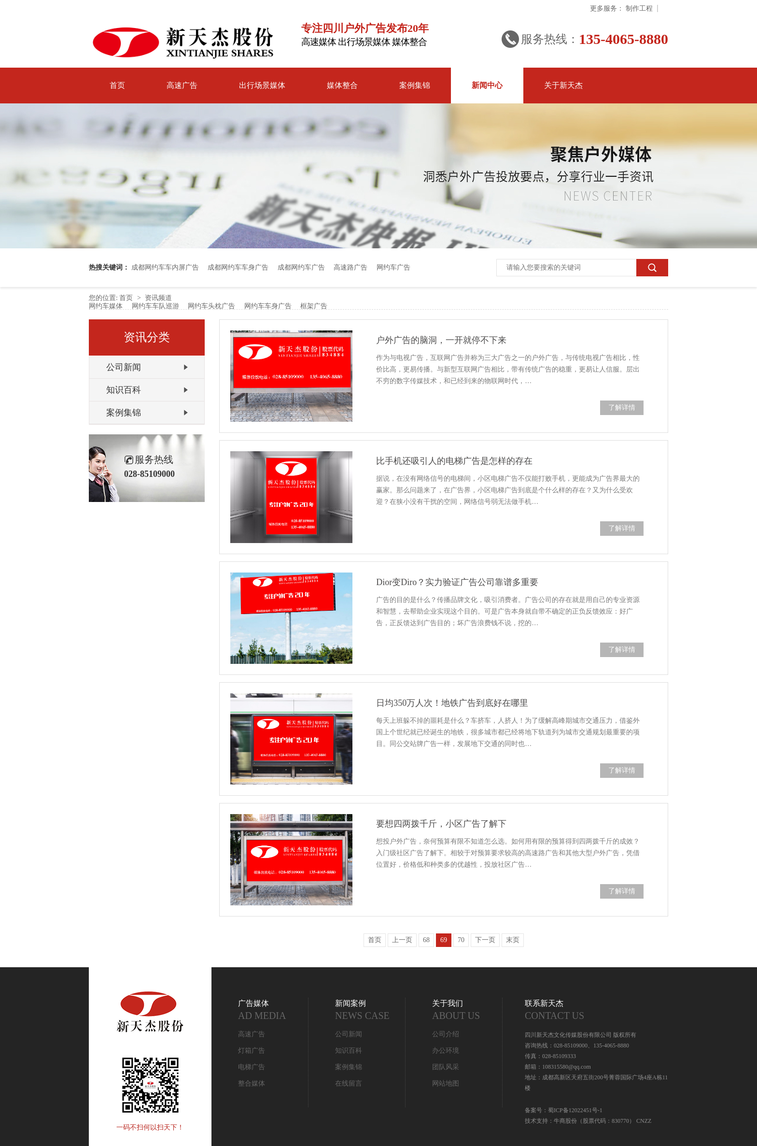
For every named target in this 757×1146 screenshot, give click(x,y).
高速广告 (182, 85)
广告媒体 (273, 1010)
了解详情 (621, 407)
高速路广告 (350, 267)
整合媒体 (251, 1083)
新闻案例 (370, 1010)
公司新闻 (123, 367)
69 (443, 940)
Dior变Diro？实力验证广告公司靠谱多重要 (457, 582)
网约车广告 (393, 267)
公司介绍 (445, 1034)
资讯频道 (158, 297)
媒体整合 (342, 85)
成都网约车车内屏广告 (165, 267)
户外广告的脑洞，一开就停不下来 (441, 340)
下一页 (485, 940)
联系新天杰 (596, 1010)
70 (461, 940)
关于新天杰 (563, 85)
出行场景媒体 (262, 85)
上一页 (402, 940)
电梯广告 (251, 1067)
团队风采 (445, 1067)
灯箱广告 (251, 1050)
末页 (512, 940)
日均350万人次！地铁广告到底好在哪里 (452, 703)
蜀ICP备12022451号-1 (575, 1110)
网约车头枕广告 (211, 306)
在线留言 (348, 1083)
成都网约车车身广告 (238, 267)
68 (426, 940)
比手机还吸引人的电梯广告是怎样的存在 (454, 461)
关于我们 (467, 1010)
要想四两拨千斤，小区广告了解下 (441, 824)
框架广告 (313, 306)
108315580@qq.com (566, 1066)
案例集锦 (414, 85)
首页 (117, 85)
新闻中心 (487, 85)
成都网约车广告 (301, 267)
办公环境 (445, 1050)
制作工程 (639, 8)
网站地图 (445, 1083)
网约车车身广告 (268, 306)
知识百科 (123, 390)
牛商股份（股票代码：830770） (594, 1120)
